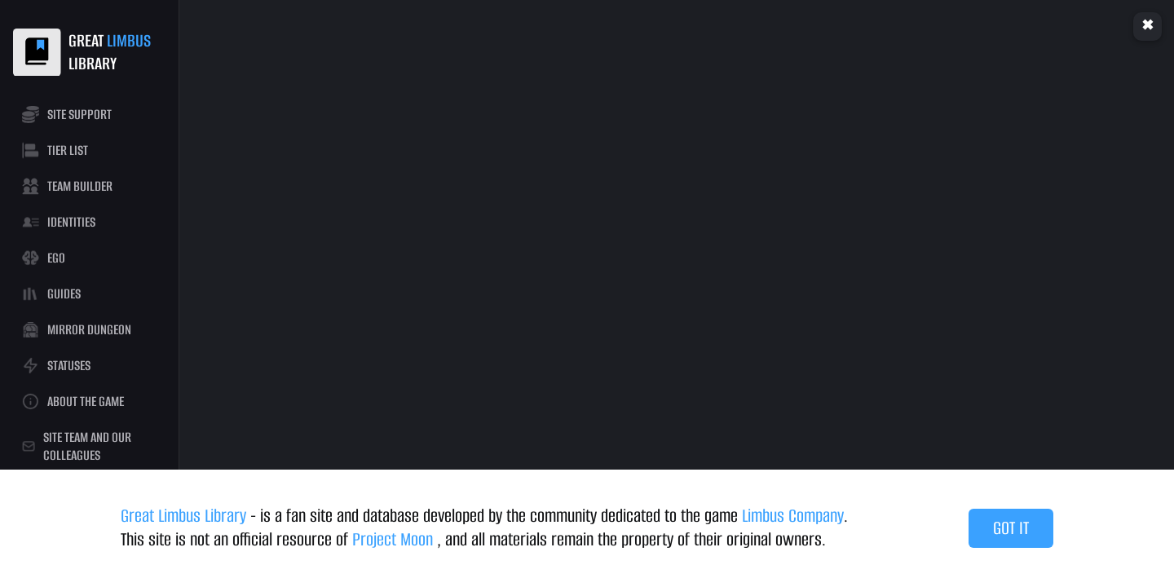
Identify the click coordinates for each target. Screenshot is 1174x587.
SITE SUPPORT (66, 114)
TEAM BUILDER (67, 186)
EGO (43, 258)
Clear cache (1147, 26)
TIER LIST (54, 150)
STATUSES (56, 365)
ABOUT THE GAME (72, 401)
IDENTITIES (58, 222)
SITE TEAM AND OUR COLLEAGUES (76, 446)
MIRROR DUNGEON (76, 329)
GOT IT (1011, 528)
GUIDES (51, 294)
